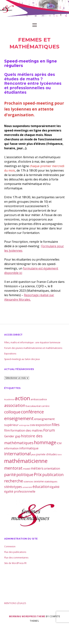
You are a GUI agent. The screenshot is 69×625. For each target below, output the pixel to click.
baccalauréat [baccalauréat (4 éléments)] (33, 406)
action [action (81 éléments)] (22, 398)
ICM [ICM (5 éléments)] (59, 443)
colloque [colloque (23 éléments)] (12, 412)
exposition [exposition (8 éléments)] (43, 425)
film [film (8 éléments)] (7, 430)
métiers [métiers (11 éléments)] (37, 468)
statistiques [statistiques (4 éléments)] (50, 481)
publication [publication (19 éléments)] (53, 474)
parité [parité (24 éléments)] (10, 474)
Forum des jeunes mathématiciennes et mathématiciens (33, 348)
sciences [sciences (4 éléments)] (28, 481)
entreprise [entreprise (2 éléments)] (24, 425)
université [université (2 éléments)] (27, 487)
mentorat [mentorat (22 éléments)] (13, 468)
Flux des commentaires (16, 557)
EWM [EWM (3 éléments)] (32, 425)
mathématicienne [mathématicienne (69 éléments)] (26, 460)
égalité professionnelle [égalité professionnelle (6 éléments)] (19, 491)
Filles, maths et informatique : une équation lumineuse (32, 342)
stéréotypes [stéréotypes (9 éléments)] (13, 486)
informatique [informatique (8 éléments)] (28, 448)
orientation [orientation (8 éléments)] (52, 468)
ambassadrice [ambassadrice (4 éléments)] (39, 399)
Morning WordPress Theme (27, 616)
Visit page (34, 8)
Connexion (9, 546)
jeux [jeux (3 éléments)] (33, 454)
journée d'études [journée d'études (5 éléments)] (46, 454)
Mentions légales (15, 603)
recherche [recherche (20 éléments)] (13, 480)
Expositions (10, 353)
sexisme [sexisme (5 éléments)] (39, 481)
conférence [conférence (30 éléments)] (32, 412)
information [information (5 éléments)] (11, 448)
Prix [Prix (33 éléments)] (38, 474)
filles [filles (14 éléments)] (56, 424)
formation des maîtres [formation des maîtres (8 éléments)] (26, 430)
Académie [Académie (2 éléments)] (9, 399)
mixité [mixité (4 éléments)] (26, 468)
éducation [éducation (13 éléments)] (41, 486)
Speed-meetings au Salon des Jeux (22, 359)
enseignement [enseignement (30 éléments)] (19, 418)
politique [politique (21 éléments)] (24, 474)
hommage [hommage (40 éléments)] (45, 442)
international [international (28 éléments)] (17, 454)
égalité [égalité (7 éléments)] (54, 487)
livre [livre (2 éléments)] (59, 454)
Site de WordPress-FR (15, 563)
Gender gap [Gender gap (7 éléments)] (12, 436)
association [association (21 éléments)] (14, 405)
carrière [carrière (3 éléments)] (45, 406)
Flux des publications (15, 552)
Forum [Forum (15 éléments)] (49, 430)
